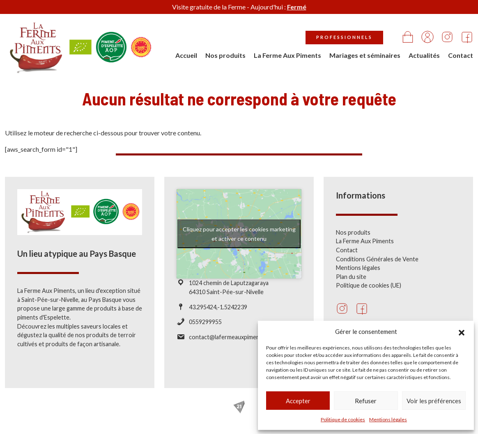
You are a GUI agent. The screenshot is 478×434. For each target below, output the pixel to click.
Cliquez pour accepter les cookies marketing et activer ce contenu (239, 234)
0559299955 (205, 321)
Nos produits (225, 55)
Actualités (424, 55)
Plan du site (351, 276)
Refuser (366, 400)
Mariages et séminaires (364, 55)
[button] (461, 331)
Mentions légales (388, 419)
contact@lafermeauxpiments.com (233, 336)
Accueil (186, 55)
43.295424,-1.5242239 (218, 307)
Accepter (298, 400)
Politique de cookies (343, 419)
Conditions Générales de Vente (377, 259)
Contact (460, 55)
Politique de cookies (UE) (368, 285)
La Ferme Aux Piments (287, 55)
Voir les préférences (434, 400)
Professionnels (344, 37)
